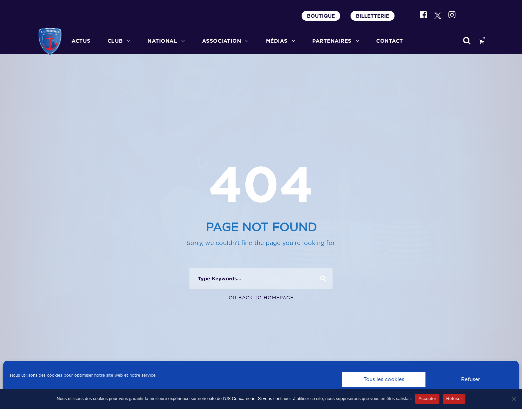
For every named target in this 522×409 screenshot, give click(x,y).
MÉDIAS (277, 41)
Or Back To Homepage (261, 298)
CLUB (115, 41)
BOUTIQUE (321, 16)
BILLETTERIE (372, 16)
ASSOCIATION (221, 41)
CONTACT (389, 41)
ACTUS (81, 41)
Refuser (470, 379)
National (162, 41)
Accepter (427, 398)
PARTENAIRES (332, 41)
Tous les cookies (384, 379)
